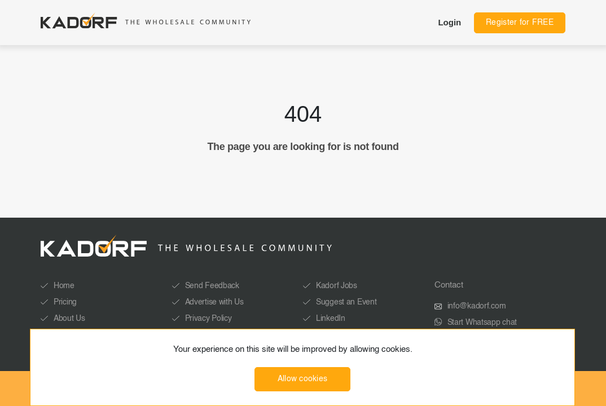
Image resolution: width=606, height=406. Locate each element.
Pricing (65, 302)
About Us (69, 319)
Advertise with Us (214, 302)
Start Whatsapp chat (482, 322)
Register (520, 23)
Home (64, 286)
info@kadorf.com (476, 306)
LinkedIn (330, 319)
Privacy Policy (208, 319)
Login (449, 22)
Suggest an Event (346, 302)
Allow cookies (303, 379)
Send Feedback (212, 286)
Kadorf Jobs (336, 286)
